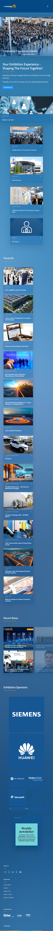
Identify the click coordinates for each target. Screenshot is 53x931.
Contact (6, 888)
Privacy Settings (9, 898)
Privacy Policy (8, 894)
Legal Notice (7, 885)
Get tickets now (8, 87)
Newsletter (7, 891)
